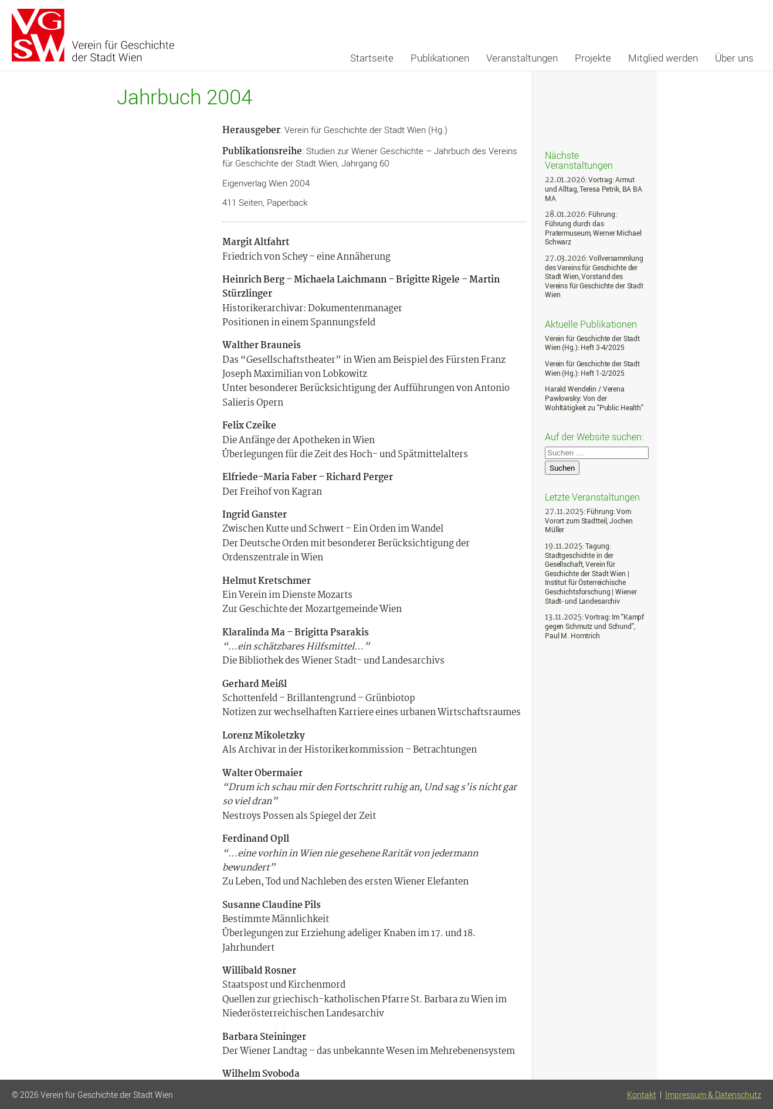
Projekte (593, 57)
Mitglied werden (663, 57)
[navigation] (552, 58)
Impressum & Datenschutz (713, 1095)
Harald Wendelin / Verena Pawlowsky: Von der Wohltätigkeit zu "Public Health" (594, 398)
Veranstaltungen (522, 57)
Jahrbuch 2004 (184, 97)
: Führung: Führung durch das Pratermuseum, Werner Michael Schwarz (593, 228)
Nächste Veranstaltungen (579, 160)
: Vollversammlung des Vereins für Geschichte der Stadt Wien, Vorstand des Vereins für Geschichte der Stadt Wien (594, 276)
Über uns (734, 57)
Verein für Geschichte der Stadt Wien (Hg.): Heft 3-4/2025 (592, 343)
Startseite (372, 57)
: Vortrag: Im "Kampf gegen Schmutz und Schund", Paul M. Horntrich (594, 626)
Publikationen (440, 57)
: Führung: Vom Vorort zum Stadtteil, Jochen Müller (588, 520)
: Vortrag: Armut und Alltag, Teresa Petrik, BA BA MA (593, 189)
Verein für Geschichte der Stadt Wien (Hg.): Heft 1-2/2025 (592, 368)
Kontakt (641, 1095)
